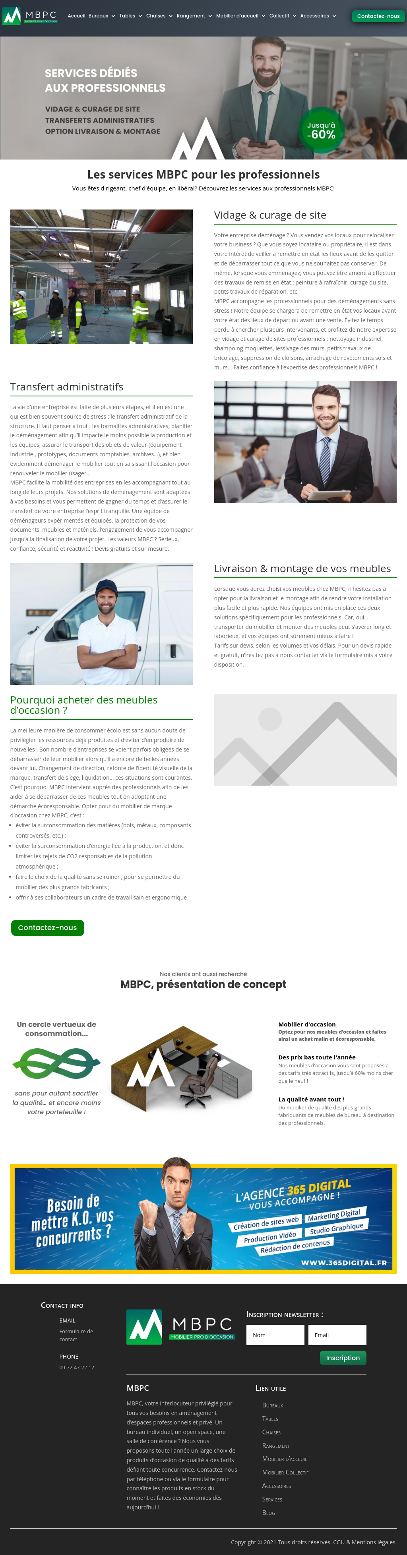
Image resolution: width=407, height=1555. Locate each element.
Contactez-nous (378, 16)
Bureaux (272, 1405)
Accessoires (276, 1485)
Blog (268, 1512)
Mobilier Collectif (285, 1472)
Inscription (343, 1358)
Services (272, 1499)
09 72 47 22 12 (76, 1367)
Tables (270, 1418)
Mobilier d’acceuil (284, 1458)
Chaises (271, 1432)
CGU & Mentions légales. (365, 1542)
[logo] (30, 16)
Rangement (276, 1445)
